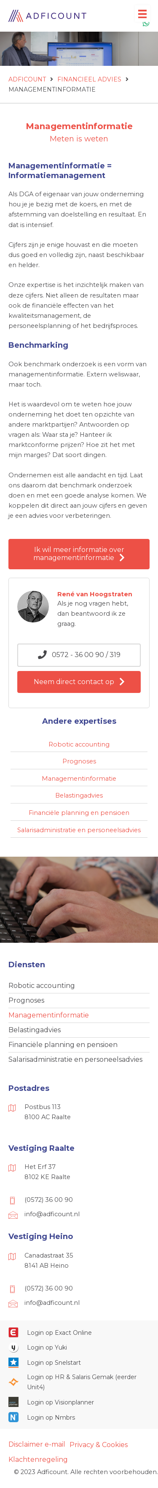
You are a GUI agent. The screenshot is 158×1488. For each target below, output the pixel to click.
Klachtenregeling (38, 1460)
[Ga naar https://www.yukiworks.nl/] (79, 1347)
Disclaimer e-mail (36, 1444)
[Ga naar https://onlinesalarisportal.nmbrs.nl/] (79, 1417)
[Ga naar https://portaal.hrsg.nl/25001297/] (79, 1382)
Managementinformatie (48, 1015)
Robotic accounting (41, 986)
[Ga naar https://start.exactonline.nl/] (79, 1332)
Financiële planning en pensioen (63, 1045)
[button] (79, 554)
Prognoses (26, 1000)
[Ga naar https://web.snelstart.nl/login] (79, 1362)
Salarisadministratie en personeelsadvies (75, 1059)
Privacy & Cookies (99, 1445)
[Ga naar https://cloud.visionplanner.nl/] (79, 1401)
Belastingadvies (34, 1030)
